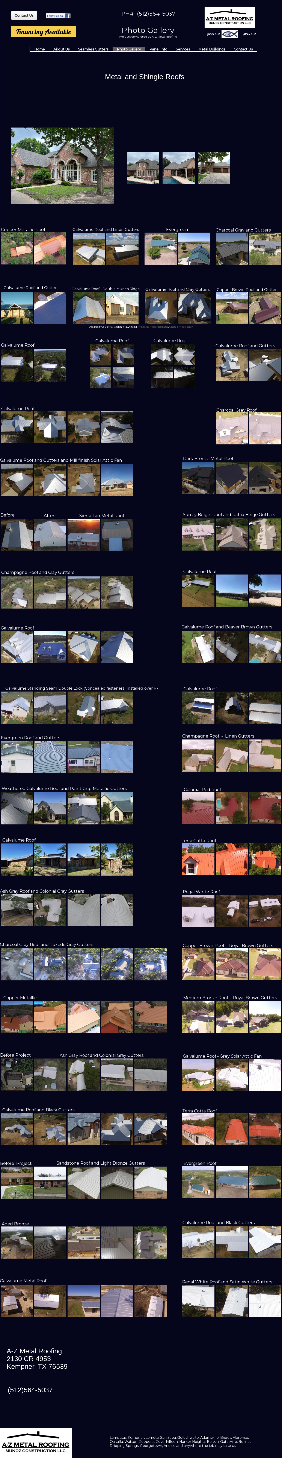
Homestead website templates (152, 326)
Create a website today (181, 326)
